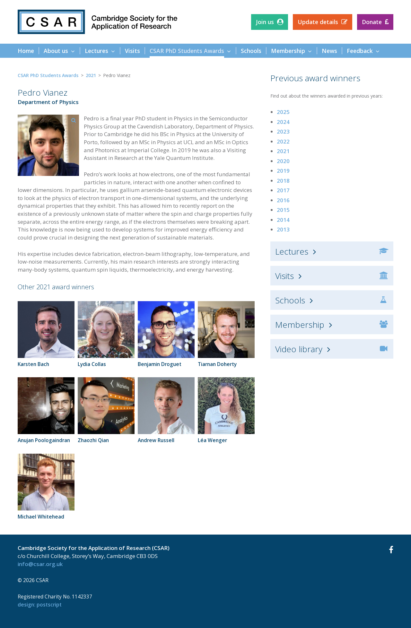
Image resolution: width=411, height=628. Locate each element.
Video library (298, 349)
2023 (283, 131)
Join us (265, 22)
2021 (91, 75)
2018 (283, 180)
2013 (283, 229)
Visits (284, 276)
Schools (290, 300)
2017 (283, 190)
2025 (283, 112)
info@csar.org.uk (40, 564)
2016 (283, 200)
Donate (372, 22)
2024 (283, 122)
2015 (283, 210)
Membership (299, 324)
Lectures (291, 251)
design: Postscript (40, 604)
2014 (283, 219)
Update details (318, 22)
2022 (283, 141)
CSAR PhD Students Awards (48, 75)
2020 (283, 161)
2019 (283, 170)
